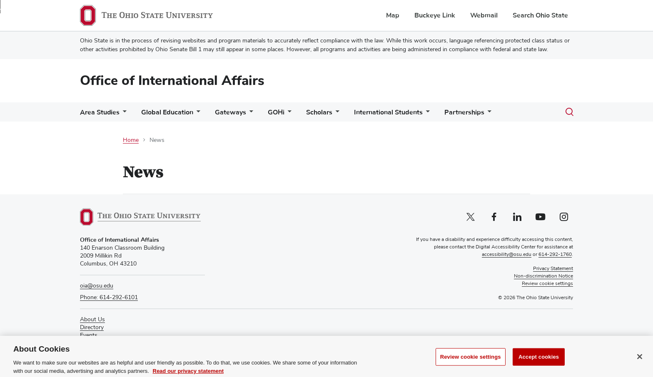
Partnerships (464, 112)
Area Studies (100, 112)
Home (131, 140)
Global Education (167, 112)
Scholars (319, 112)
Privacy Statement (553, 268)
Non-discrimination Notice (543, 276)
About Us (92, 319)
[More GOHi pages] (287, 114)
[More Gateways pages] (249, 114)
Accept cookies (538, 363)
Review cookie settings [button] (547, 283)
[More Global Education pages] (196, 114)
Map (392, 15)
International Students (388, 112)
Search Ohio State (540, 15)
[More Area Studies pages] (123, 114)
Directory (92, 327)
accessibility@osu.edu (506, 254)
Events (88, 335)
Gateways (230, 112)
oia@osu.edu (96, 286)
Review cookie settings (470, 363)
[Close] (640, 363)
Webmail (484, 15)
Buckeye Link (434, 15)
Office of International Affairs (172, 80)
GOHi (276, 112)
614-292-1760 (555, 254)
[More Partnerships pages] (487, 114)
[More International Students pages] (426, 114)
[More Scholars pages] (335, 114)
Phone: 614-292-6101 (109, 297)
